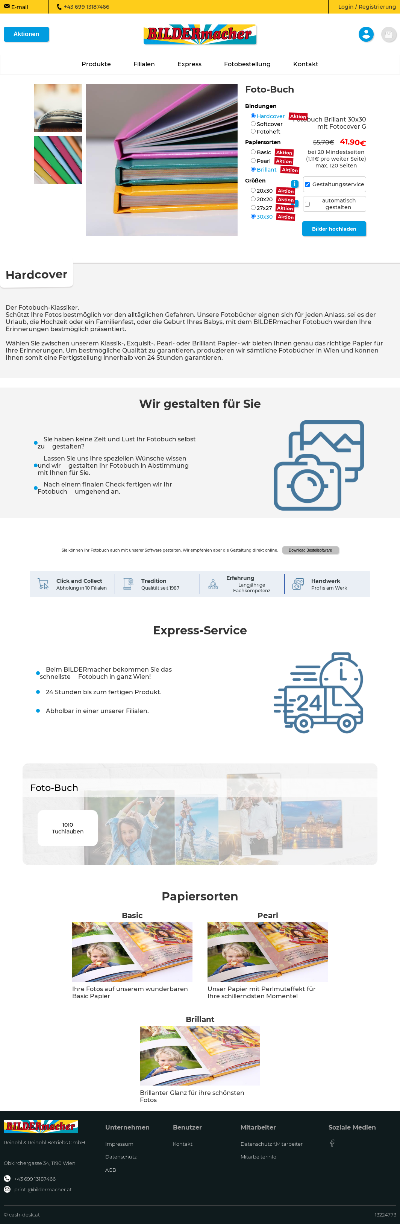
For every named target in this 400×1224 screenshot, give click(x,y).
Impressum (119, 1144)
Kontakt (182, 1144)
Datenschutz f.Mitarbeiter (272, 1144)
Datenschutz (121, 1157)
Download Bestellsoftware (310, 550)
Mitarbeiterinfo (258, 1157)
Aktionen (26, 34)
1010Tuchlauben (68, 828)
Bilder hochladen (334, 229)
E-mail (16, 7)
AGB (110, 1170)
